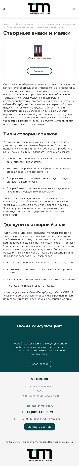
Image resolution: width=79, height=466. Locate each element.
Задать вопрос (39, 363)
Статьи (39, 390)
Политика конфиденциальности (39, 395)
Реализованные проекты (39, 386)
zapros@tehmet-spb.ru (35, 295)
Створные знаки (39, 58)
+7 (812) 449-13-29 (40, 412)
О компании (39, 378)
